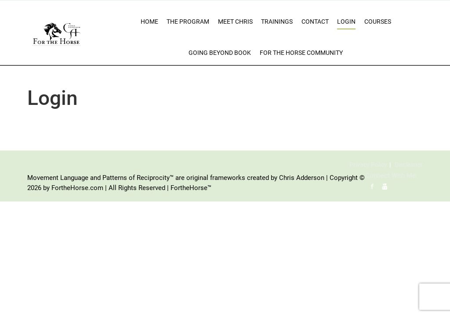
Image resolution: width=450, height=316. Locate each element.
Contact (315, 21)
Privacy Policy (368, 164)
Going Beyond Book (220, 52)
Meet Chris (235, 21)
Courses (377, 21)
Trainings (277, 21)
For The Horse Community (301, 52)
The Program (188, 21)
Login (346, 21)
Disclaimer (409, 164)
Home (149, 21)
